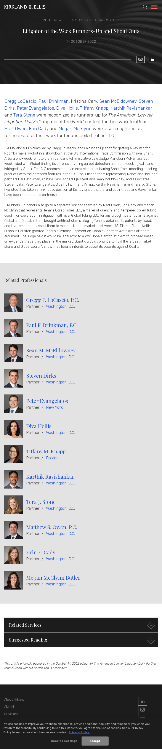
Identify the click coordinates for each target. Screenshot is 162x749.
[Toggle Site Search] (145, 6)
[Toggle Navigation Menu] (154, 7)
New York (54, 407)
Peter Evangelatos (35, 108)
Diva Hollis (67, 108)
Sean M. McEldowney (51, 350)
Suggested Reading (81, 640)
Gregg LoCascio (20, 101)
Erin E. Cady (40, 552)
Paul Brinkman (53, 101)
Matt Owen (15, 128)
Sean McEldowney (117, 101)
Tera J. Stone (41, 501)
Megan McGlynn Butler (53, 577)
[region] (81, 733)
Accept (95, 741)
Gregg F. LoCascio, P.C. (52, 299)
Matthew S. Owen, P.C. (51, 527)
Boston (52, 458)
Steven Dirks (41, 375)
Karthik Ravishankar (131, 108)
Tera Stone (24, 115)
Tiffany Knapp (94, 108)
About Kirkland (14, 700)
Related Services (81, 625)
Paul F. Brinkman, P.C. (52, 325)
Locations (11, 714)
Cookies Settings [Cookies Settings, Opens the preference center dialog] (64, 741)
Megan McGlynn (75, 128)
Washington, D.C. (60, 306)
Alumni (9, 707)
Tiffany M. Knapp (46, 451)
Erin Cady (38, 128)
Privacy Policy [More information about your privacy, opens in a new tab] (79, 732)
